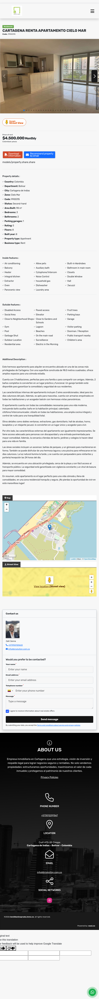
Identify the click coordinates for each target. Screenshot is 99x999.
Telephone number (15, 685)
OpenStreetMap (90, 559)
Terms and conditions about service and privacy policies (58, 725)
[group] (49, 76)
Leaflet (73, 559)
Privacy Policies (49, 777)
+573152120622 (15, 645)
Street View (14, 122)
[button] (24, 110)
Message (10, 696)
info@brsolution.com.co (19, 649)
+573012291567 (49, 815)
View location (42, 586)
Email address (12, 675)
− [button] (7, 509)
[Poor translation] (11, 948)
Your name (11, 664)
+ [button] (7, 505)
